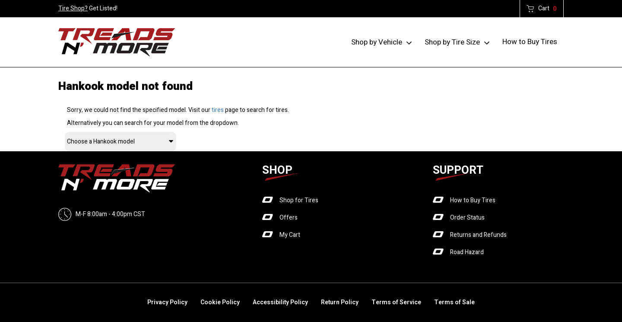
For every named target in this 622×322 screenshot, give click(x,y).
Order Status (467, 217)
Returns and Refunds (478, 234)
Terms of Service (396, 302)
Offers (288, 217)
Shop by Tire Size (452, 42)
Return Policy (340, 302)
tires (218, 110)
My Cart (289, 234)
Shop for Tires (298, 200)
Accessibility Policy (280, 302)
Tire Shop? (73, 8)
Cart (547, 8)
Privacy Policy (167, 302)
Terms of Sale (454, 302)
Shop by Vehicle (376, 42)
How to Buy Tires (529, 41)
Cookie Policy (220, 302)
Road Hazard (467, 252)
